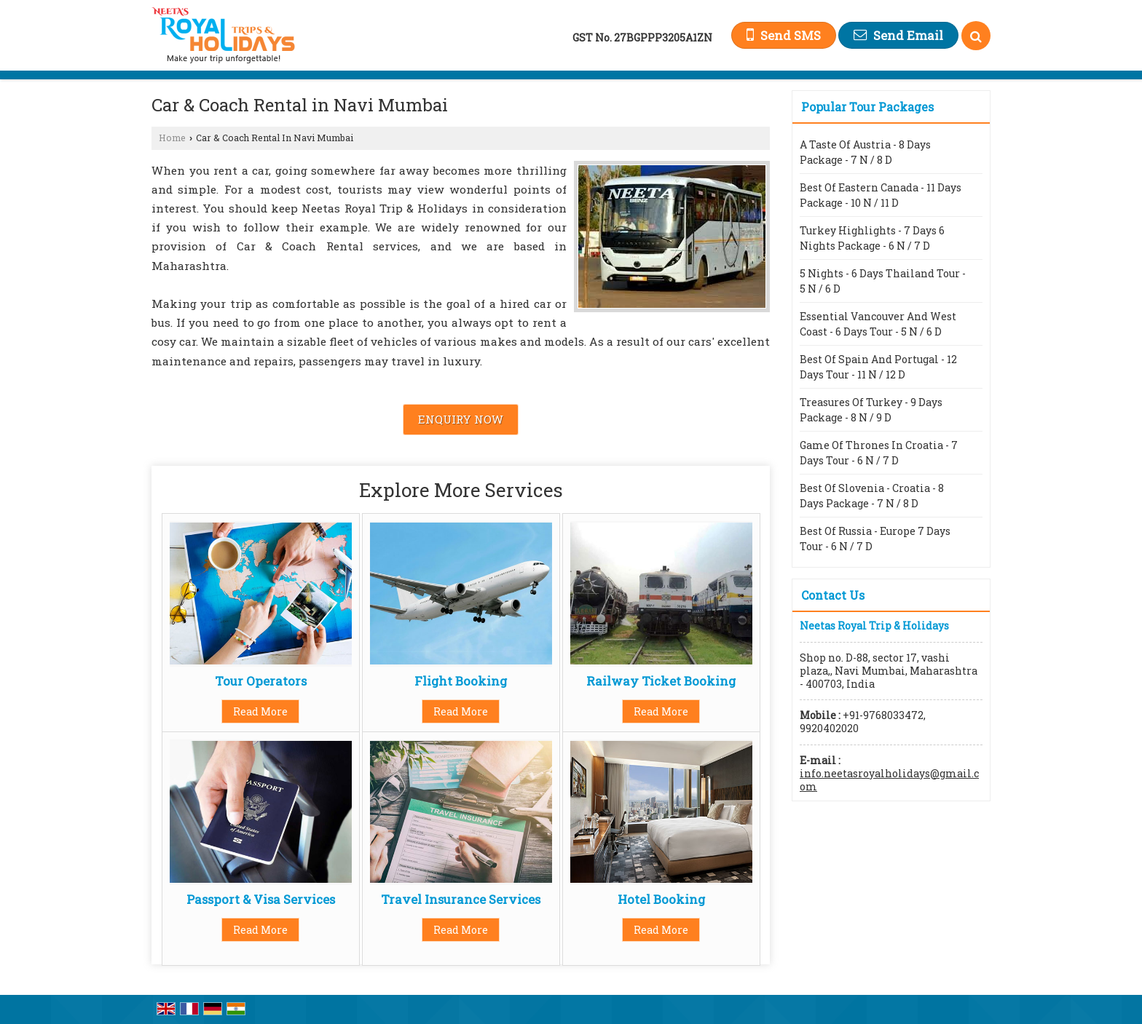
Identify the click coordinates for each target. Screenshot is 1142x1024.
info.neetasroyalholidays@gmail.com (889, 779)
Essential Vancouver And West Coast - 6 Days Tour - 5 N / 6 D (878, 323)
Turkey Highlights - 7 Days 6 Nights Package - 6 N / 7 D (872, 238)
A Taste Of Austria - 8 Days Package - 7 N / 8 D (865, 152)
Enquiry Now (460, 419)
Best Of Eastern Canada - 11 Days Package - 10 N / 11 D (880, 195)
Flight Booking (460, 680)
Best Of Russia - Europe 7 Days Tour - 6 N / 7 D (875, 538)
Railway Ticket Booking (661, 680)
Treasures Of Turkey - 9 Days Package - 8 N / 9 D (871, 409)
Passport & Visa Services (260, 899)
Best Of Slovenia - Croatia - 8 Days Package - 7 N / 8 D (872, 495)
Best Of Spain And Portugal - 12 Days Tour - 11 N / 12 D (878, 366)
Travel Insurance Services (460, 899)
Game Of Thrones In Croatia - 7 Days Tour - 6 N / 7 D (879, 452)
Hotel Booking (661, 899)
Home (172, 137)
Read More (260, 711)
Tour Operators (261, 680)
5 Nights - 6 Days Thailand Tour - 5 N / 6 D (883, 280)
